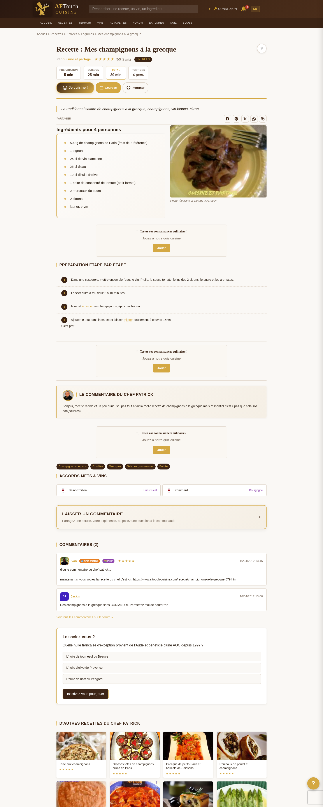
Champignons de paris (73, 466)
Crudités (98, 466)
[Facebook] (227, 119)
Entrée (163, 466)
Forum (138, 22)
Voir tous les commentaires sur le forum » (84, 617)
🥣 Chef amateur (89, 561)
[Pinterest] (236, 119)
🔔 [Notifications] (244, 8)
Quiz (173, 22)
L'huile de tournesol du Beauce (87, 656)
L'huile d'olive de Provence (84, 667)
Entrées (72, 34)
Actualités (118, 22)
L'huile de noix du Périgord (84, 679)
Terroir (85, 22)
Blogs (187, 22)
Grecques (115, 466)
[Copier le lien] (263, 119)
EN (255, 8)
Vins (100, 22)
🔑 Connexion (225, 8)
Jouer (161, 248)
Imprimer (135, 88)
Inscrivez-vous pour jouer (85, 694)
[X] (245, 119)
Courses (108, 88)
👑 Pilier (108, 561)
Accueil (46, 22)
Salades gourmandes (140, 466)
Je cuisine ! (75, 87)
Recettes (65, 22)
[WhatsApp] (254, 119)
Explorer (156, 22)
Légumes (87, 34)
